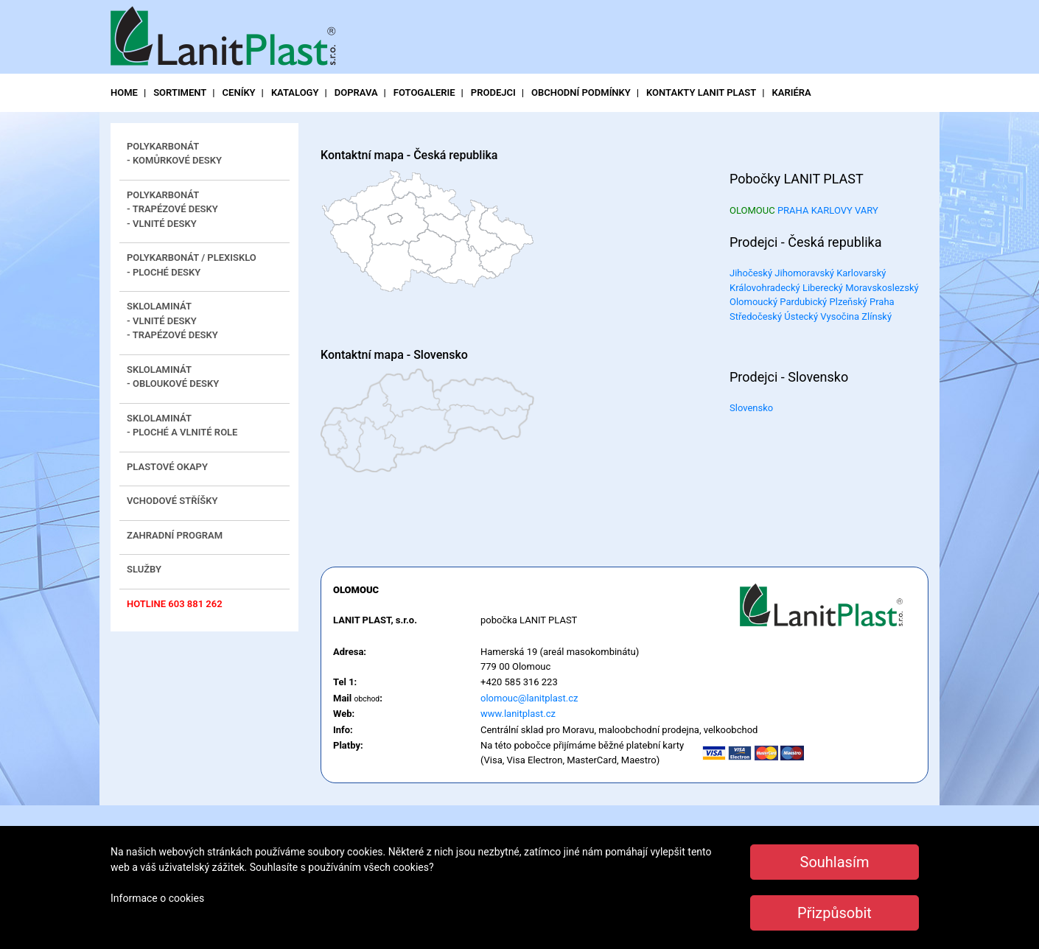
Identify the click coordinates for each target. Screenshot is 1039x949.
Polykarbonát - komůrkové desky (174, 154)
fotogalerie (424, 92)
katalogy (295, 92)
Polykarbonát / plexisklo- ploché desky (191, 265)
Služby (144, 569)
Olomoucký (753, 301)
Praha (882, 301)
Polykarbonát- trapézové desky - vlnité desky (172, 209)
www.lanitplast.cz (518, 713)
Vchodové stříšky (172, 500)
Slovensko (751, 407)
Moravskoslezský (882, 287)
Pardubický (803, 301)
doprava (356, 92)
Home (124, 92)
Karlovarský (861, 273)
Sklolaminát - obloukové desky (173, 377)
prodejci (493, 92)
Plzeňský (848, 301)
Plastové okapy (167, 466)
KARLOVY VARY (844, 210)
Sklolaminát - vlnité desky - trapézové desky (172, 320)
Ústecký (801, 316)
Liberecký (822, 287)
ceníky (239, 92)
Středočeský (756, 316)
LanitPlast (228, 38)
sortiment (179, 92)
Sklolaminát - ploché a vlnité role (182, 425)
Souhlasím (835, 862)
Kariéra (791, 92)
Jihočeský (751, 273)
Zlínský (876, 316)
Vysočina (839, 316)
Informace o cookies (157, 898)
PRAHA (793, 210)
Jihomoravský (804, 273)
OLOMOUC (752, 210)
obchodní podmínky (581, 92)
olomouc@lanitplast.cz (529, 698)
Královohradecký (765, 287)
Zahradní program (175, 535)
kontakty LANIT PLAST (701, 92)
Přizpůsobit (834, 913)
